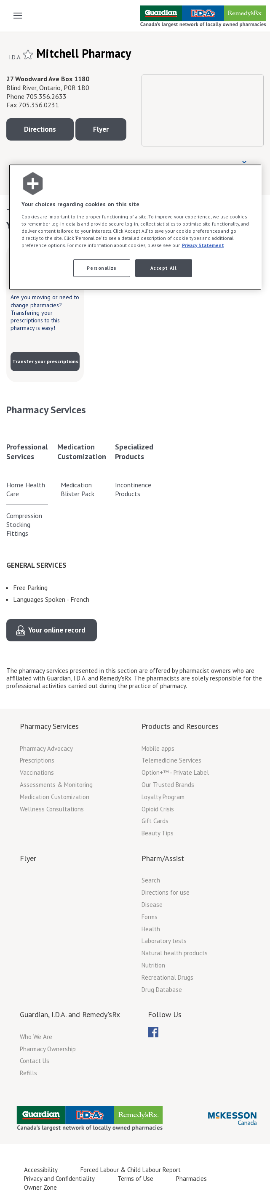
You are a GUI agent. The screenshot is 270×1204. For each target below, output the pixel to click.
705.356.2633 (46, 96)
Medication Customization (81, 451)
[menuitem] (153, 1032)
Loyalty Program (163, 797)
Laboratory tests (164, 941)
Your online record (57, 630)
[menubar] (153, 1032)
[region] (135, 227)
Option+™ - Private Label (175, 772)
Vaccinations (37, 772)
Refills (28, 1073)
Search (151, 880)
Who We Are (36, 1037)
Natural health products (175, 953)
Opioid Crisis (158, 809)
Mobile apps (158, 748)
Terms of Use (135, 1179)
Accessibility (41, 1170)
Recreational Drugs (167, 977)
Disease (152, 905)
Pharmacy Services (49, 726)
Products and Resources (180, 726)
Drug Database (162, 990)
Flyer (101, 129)
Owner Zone (40, 1187)
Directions (40, 129)
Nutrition (153, 965)
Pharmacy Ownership (48, 1049)
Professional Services (27, 451)
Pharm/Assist (163, 858)
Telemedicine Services (171, 760)
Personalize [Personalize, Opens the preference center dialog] (101, 268)
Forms (150, 917)
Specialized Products (134, 451)
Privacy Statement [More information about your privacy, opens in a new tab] (203, 245)
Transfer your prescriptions (45, 361)
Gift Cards (155, 821)
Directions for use (166, 892)
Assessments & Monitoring (56, 785)
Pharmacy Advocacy (46, 748)
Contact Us (34, 1061)
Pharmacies (191, 1179)
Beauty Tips (158, 833)
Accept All (163, 268)
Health (151, 929)
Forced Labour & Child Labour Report (130, 1170)
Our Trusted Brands (168, 785)
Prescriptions (37, 760)
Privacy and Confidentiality (59, 1179)
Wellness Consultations (52, 809)
